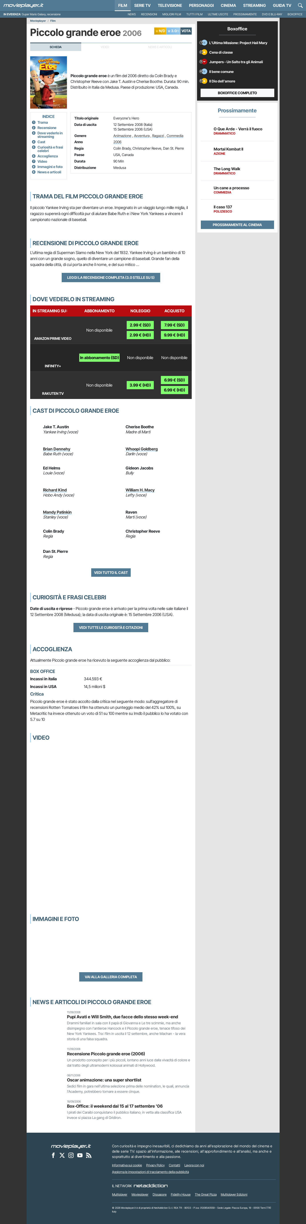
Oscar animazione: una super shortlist (104, 1080)
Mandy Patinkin (57, 512)
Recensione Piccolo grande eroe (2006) (106, 1053)
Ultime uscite (218, 14)
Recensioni (149, 14)
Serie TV (142, 5)
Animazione (122, 135)
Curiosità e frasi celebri (50, 149)
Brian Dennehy (56, 449)
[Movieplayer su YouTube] (79, 1155)
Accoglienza (48, 156)
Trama (43, 122)
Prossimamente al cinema (237, 225)
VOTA (186, 31)
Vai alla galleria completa (111, 977)
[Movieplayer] (71, 1146)
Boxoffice (295, 14)
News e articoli (49, 172)
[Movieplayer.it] (23, 5)
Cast (41, 142)
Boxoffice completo (237, 93)
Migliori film (171, 14)
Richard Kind (55, 490)
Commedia (175, 135)
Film (122, 5)
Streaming (254, 5)
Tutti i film (194, 14)
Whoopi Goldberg (142, 449)
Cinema (228, 5)
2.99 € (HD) (140, 335)
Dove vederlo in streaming (50, 135)
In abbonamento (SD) (99, 357)
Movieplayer (38, 21)
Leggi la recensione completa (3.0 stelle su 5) (111, 277)
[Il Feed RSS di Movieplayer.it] (88, 1155)
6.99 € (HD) (174, 390)
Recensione (47, 127)
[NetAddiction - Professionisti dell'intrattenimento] (151, 1186)
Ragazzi (158, 135)
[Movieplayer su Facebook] (53, 1155)
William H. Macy (140, 490)
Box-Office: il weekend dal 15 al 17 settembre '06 (115, 1106)
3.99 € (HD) (140, 385)
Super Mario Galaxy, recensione (41, 14)
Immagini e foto (50, 166)
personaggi (201, 5)
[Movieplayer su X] (62, 1155)
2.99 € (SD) (140, 325)
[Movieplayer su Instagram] (71, 1155)
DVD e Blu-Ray (272, 14)
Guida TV (282, 5)
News (132, 14)
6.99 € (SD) (174, 380)
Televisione (170, 5)
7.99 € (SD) (174, 325)
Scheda (56, 47)
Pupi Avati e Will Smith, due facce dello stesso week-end (122, 1016)
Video (42, 161)
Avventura (142, 135)
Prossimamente (245, 14)
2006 (117, 142)
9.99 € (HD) (174, 335)
